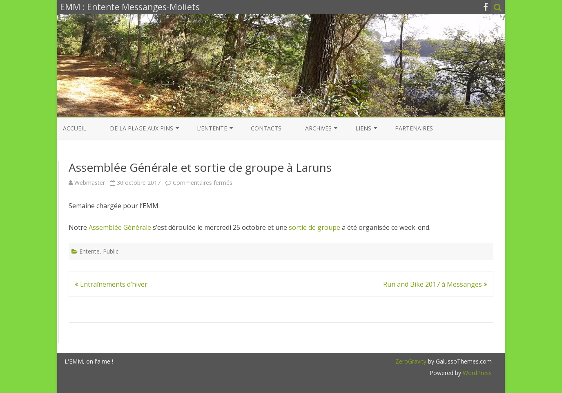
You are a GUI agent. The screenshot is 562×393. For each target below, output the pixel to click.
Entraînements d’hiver (111, 284)
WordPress (476, 373)
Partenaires (414, 128)
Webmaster (89, 182)
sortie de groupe (314, 227)
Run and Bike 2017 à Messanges (435, 284)
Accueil (74, 128)
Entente (89, 251)
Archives (318, 128)
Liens (363, 128)
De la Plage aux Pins (141, 128)
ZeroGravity (410, 361)
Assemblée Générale (120, 227)
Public (110, 251)
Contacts (266, 128)
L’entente (212, 128)
